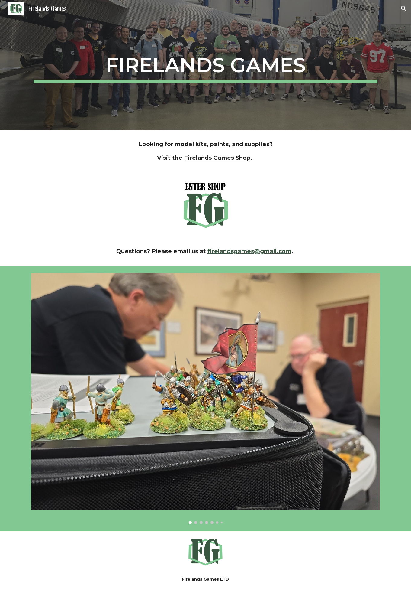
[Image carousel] (205, 398)
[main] (205, 65)
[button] (404, 8)
